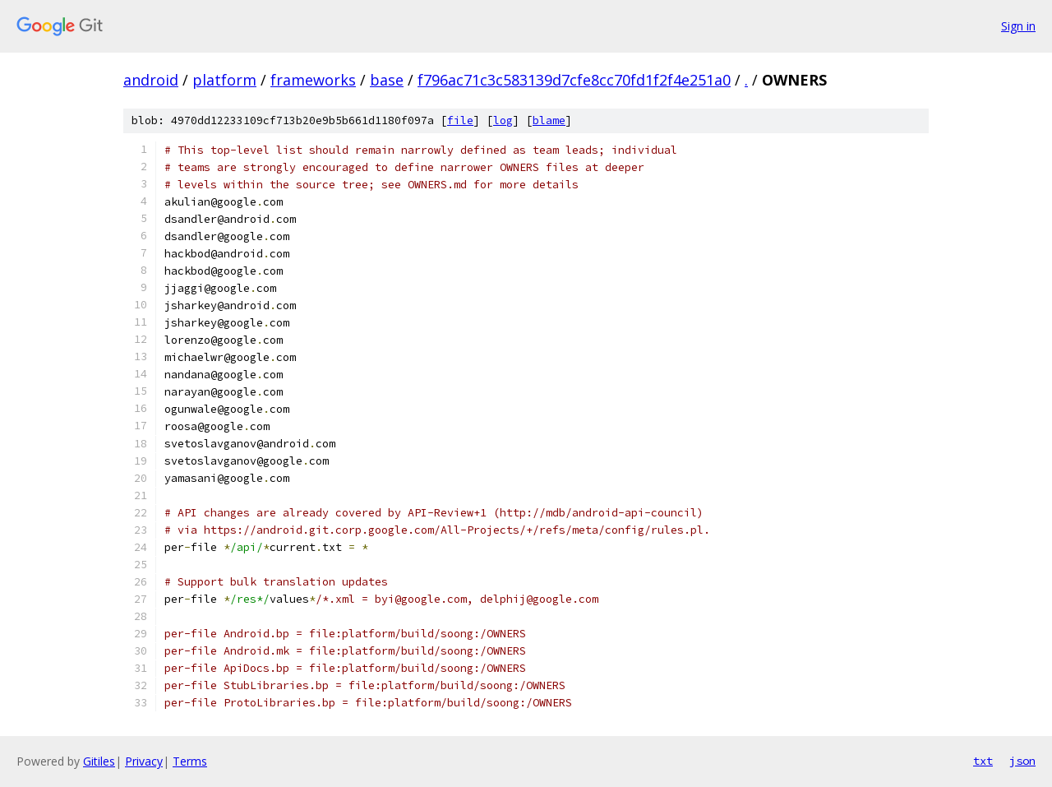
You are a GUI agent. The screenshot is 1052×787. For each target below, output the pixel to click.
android (150, 80)
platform (224, 80)
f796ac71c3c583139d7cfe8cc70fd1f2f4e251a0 (574, 80)
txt (983, 760)
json (1022, 760)
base (387, 80)
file (460, 120)
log (503, 120)
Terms (190, 761)
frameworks (313, 80)
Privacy (144, 761)
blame (549, 120)
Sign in (1018, 26)
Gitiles (99, 761)
